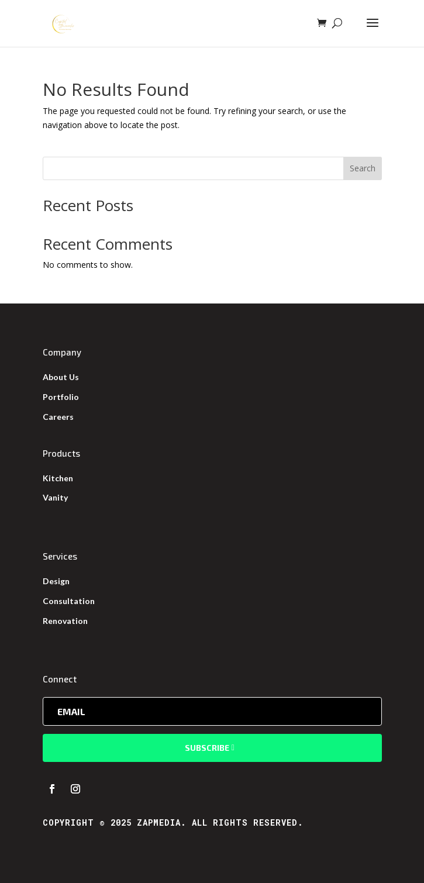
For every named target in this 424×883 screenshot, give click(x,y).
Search (362, 168)
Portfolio (61, 397)
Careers (58, 417)
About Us (61, 377)
